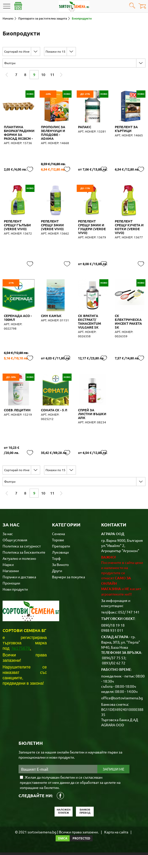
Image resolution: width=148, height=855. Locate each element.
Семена (58, 536)
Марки (8, 567)
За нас (8, 536)
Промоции (11, 585)
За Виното (60, 567)
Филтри (9, 63)
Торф (56, 561)
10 (43, 74)
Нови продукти (15, 591)
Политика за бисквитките (24, 554)
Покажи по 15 (55, 51)
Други (57, 573)
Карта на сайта (116, 834)
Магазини (11, 573)
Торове (58, 542)
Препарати (61, 548)
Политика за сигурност (22, 548)
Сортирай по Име (17, 51)
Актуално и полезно (19, 561)
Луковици (60, 554)
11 (52, 74)
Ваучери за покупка (68, 579)
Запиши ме (113, 771)
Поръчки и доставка (19, 579)
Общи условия (15, 542)
